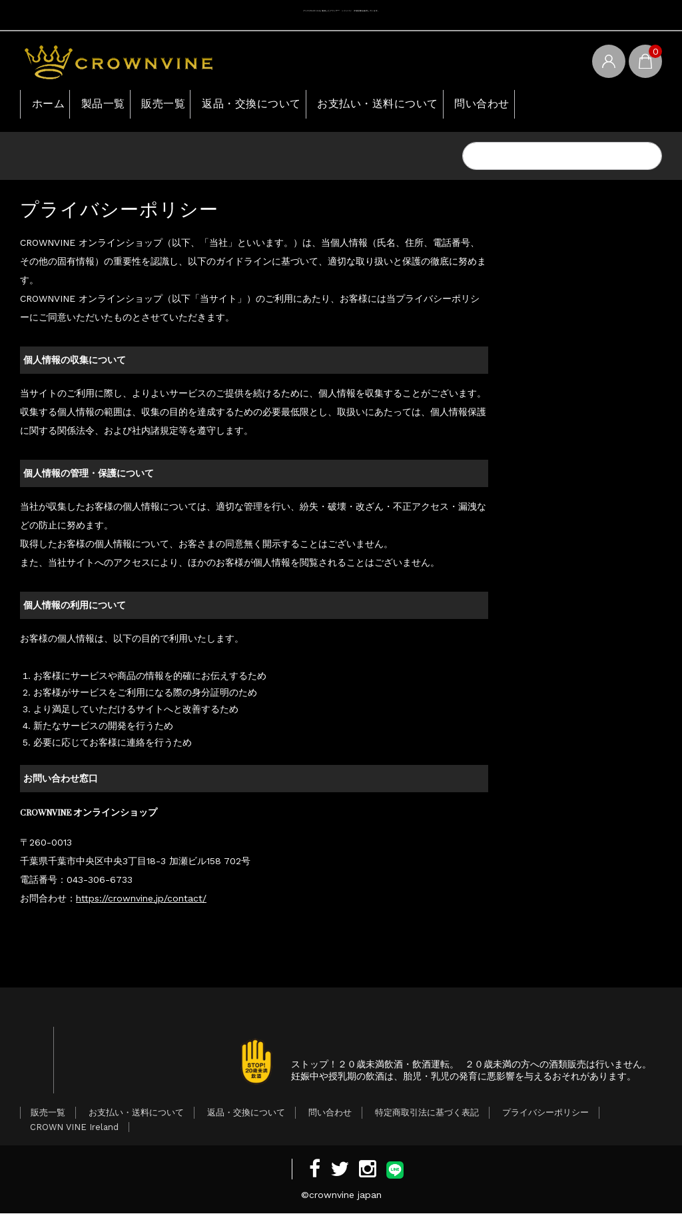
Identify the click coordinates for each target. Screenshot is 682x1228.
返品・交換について (302, 106)
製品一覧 (122, 106)
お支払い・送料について (448, 106)
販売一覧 (197, 106)
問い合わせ (570, 106)
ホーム (52, 106)
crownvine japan (345, 1209)
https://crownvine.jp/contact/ (141, 902)
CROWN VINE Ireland (74, 1142)
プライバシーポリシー (545, 1127)
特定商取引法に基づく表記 (427, 1127)
